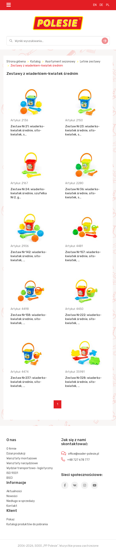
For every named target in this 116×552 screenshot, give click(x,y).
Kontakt (11, 506)
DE (101, 5)
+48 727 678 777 (78, 460)
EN (95, 5)
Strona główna (16, 61)
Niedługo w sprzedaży (20, 501)
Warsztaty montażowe (21, 458)
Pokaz (10, 519)
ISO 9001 (12, 473)
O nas (11, 440)
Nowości (11, 496)
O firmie (11, 448)
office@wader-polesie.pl (83, 453)
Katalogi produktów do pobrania (27, 524)
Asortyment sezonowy (60, 61)
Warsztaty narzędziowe (22, 463)
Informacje (16, 482)
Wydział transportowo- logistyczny (29, 468)
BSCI (9, 478)
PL (107, 5)
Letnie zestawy (90, 61)
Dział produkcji (15, 453)
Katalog (35, 61)
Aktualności (14, 491)
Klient (11, 510)
